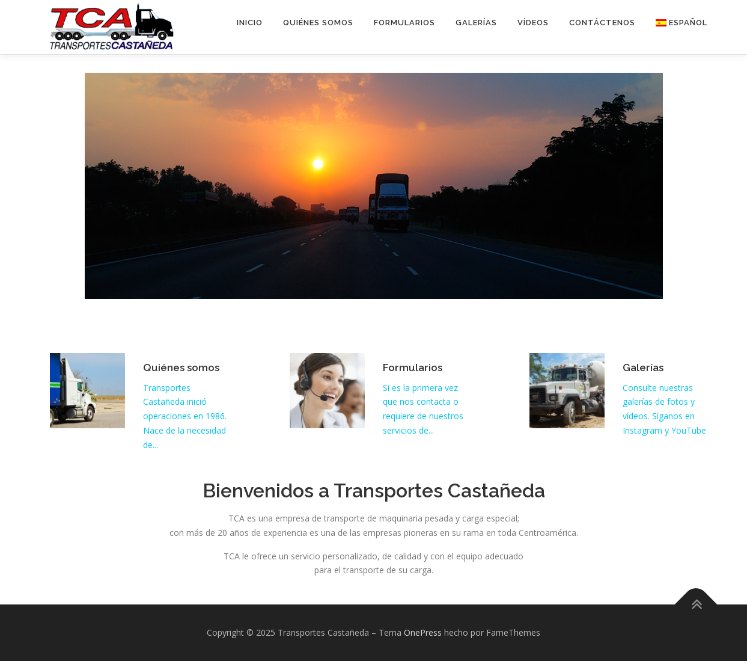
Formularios (404, 22)
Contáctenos (602, 22)
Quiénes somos (318, 22)
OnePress (423, 632)
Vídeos (533, 22)
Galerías (476, 22)
